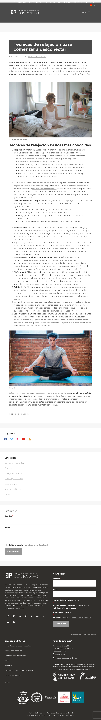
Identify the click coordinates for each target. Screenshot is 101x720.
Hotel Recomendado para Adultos (18, 646)
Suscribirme (13, 552)
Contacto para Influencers (15, 656)
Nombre (9, 516)
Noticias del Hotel (13, 489)
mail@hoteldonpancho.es (65, 658)
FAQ (7, 661)
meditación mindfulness (44, 189)
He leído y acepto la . (27, 545)
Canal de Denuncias (13, 675)
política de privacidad (37, 545)
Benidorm (9, 665)
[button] (91, 5)
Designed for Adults (14, 473)
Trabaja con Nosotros (13, 651)
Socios (7, 682)
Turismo (8, 494)
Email (8, 528)
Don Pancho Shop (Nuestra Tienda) (19, 670)
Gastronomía (11, 484)
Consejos (27, 414)
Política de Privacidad (36, 713)
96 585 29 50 (59, 655)
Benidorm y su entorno (16, 463)
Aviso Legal (68, 713)
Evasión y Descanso (14, 479)
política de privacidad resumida (86, 634)
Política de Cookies (54, 713)
